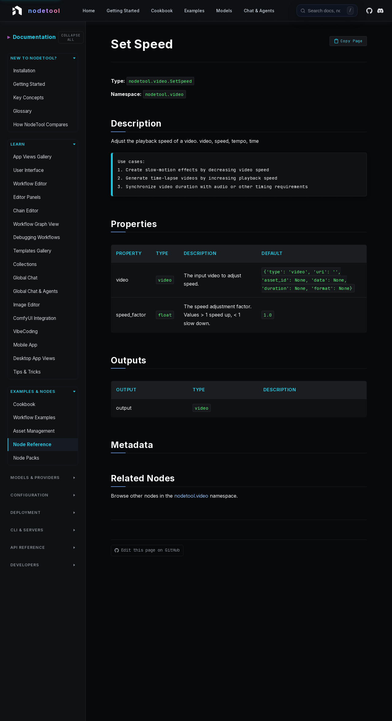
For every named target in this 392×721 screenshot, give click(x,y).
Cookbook (162, 10)
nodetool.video (191, 496)
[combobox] (326, 10)
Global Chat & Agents (35, 291)
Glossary (22, 111)
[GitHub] (369, 10)
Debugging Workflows (36, 237)
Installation (24, 71)
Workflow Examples (34, 417)
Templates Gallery (32, 251)
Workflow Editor (30, 184)
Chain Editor (25, 211)
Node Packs (26, 458)
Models (224, 10)
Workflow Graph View (36, 224)
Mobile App (25, 345)
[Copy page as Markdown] (348, 41)
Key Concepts (28, 98)
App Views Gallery (32, 157)
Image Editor (26, 305)
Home (89, 10)
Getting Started (123, 10)
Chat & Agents (259, 10)
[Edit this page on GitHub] (147, 550)
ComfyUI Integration (34, 318)
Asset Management (34, 431)
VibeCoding (25, 331)
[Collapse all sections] (71, 37)
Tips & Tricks (27, 372)
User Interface (28, 170)
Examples (194, 10)
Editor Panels (27, 197)
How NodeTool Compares (40, 124)
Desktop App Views (34, 358)
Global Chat (25, 278)
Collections (25, 264)
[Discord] (380, 10)
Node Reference (32, 444)
